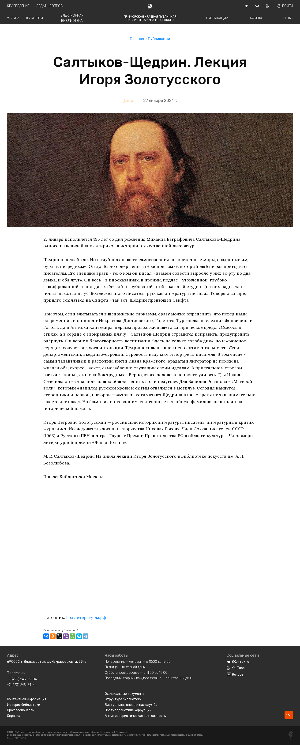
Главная (137, 39)
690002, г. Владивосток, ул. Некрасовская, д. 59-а (46, 662)
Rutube (235, 675)
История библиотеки (23, 705)
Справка (13, 716)
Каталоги (34, 18)
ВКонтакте (238, 662)
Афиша (256, 18)
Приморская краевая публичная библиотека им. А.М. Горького (150, 18)
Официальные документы (125, 694)
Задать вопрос (50, 6)
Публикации (217, 18)
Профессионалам (20, 710)
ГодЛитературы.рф (86, 617)
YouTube (236, 668)
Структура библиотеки (123, 699)
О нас (288, 18)
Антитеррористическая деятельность (135, 716)
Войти (285, 6)
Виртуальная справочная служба (131, 705)
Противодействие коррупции (128, 710)
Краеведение (18, 6)
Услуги (13, 18)
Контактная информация (26, 699)
